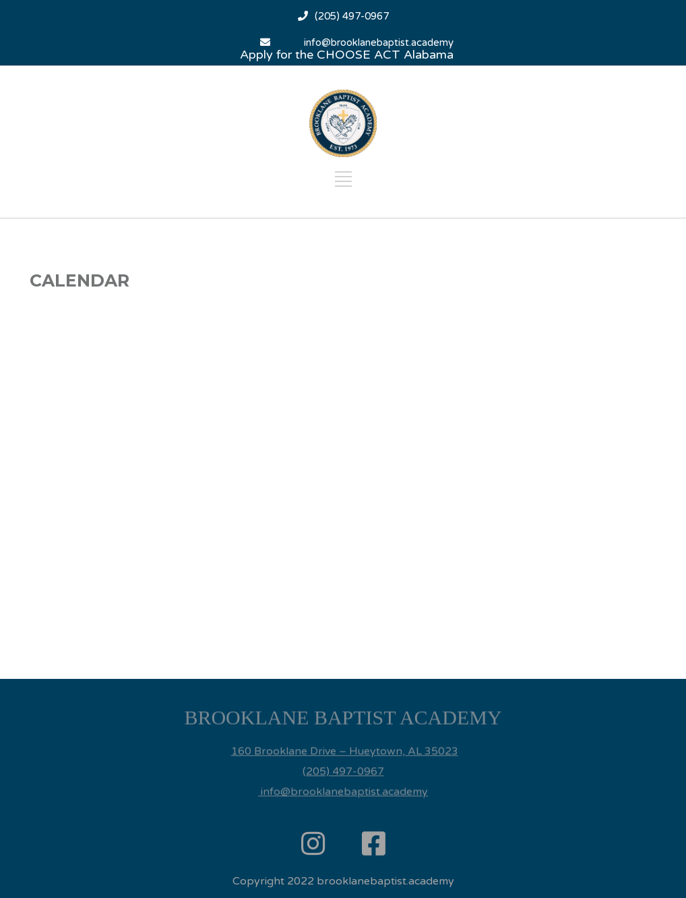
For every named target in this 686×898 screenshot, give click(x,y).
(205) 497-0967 (352, 16)
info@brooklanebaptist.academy (379, 42)
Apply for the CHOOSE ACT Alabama (347, 54)
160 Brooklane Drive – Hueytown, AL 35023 (344, 737)
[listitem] (343, 712)
